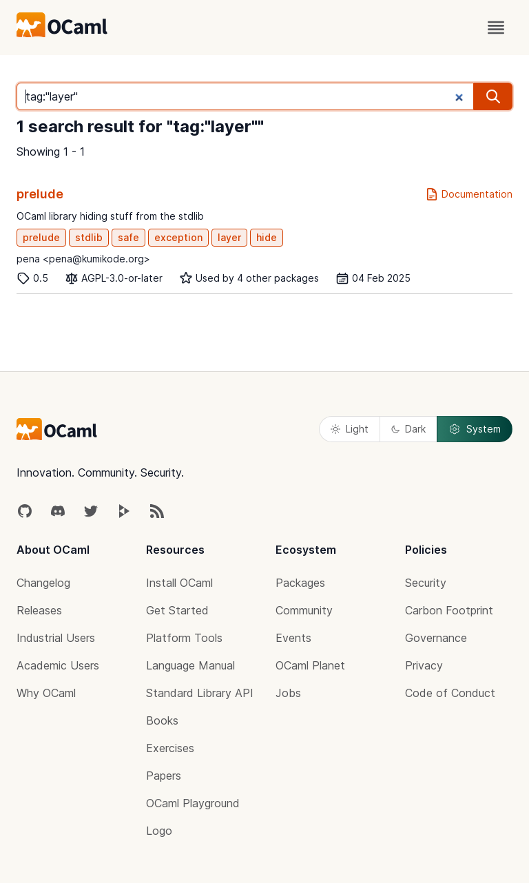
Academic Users (58, 665)
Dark (408, 429)
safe (128, 237)
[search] (493, 96)
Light (350, 429)
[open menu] (496, 28)
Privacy (424, 665)
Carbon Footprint (449, 610)
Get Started (177, 610)
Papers (163, 775)
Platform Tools (184, 638)
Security (425, 583)
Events (293, 638)
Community (304, 610)
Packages (300, 583)
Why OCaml (46, 693)
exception (178, 237)
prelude (40, 194)
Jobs (288, 693)
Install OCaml (179, 583)
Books (162, 720)
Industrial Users (56, 638)
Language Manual (190, 665)
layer (229, 237)
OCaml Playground (193, 803)
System (474, 429)
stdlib (89, 237)
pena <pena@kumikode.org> (83, 258)
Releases (39, 610)
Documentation (468, 194)
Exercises (170, 748)
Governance (436, 638)
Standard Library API (199, 693)
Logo (159, 831)
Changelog (43, 583)
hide (266, 237)
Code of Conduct (450, 693)
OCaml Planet (310, 665)
